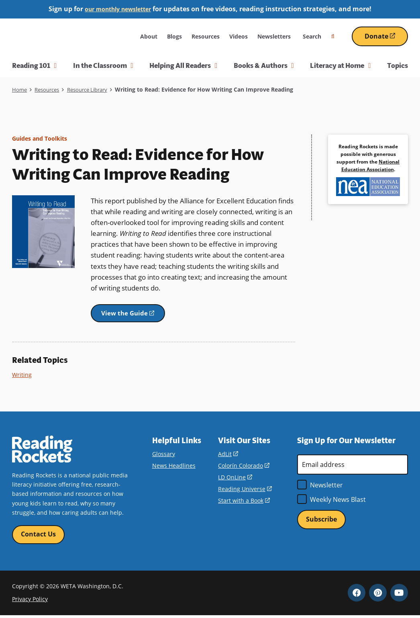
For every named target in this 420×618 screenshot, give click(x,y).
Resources (206, 36)
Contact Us (38, 536)
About (148, 36)
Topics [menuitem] (397, 65)
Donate (386, 39)
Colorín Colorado (243, 467)
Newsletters (274, 36)
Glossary (163, 455)
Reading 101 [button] (34, 65)
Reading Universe (244, 490)
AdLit (228, 455)
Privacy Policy (30, 602)
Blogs (174, 36)
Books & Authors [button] (264, 65)
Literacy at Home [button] (340, 65)
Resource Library (93, 89)
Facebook (356, 595)
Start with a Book (243, 502)
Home (20, 89)
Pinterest (378, 595)
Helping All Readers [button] (183, 65)
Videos (238, 36)
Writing (22, 376)
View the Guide (137, 316)
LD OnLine (235, 479)
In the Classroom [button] (103, 65)
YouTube (399, 595)
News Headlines (174, 467)
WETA (116, 36)
